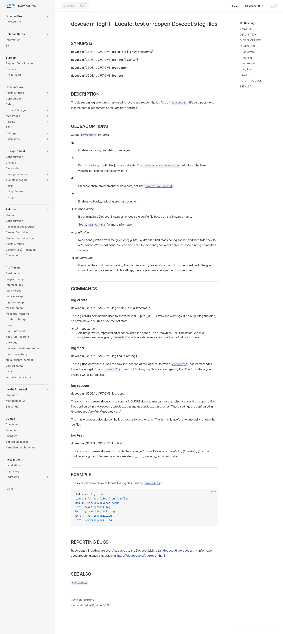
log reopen (249, 63)
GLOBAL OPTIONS (251, 40)
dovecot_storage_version (161, 165)
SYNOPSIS (246, 28)
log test (247, 69)
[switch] (273, 6)
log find (247, 57)
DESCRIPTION (248, 34)
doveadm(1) (88, 135)
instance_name (95, 224)
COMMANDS (247, 46)
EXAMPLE (245, 74)
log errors (248, 51)
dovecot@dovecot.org (178, 550)
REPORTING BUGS (251, 80)
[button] (27, 16)
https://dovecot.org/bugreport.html (141, 555)
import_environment (158, 186)
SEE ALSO (246, 86)
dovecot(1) (179, 102)
